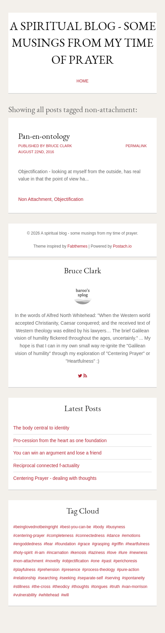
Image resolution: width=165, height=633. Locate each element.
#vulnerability (25, 595)
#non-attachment (28, 561)
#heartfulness (138, 544)
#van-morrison (134, 586)
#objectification (75, 561)
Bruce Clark (82, 270)
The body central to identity (41, 427)
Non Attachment (35, 199)
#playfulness (24, 569)
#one (95, 561)
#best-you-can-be (75, 527)
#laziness (96, 552)
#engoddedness (27, 544)
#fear (48, 544)
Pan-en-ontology (44, 136)
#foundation (65, 544)
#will (65, 595)
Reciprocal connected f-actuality (46, 465)
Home (83, 81)
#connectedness (90, 535)
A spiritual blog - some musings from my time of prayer (83, 42)
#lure (122, 552)
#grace (84, 544)
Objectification (68, 199)
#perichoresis (125, 561)
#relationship (24, 578)
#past (106, 561)
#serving (112, 578)
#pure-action (128, 569)
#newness (138, 552)
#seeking (68, 578)
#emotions (131, 535)
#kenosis (78, 552)
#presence (71, 569)
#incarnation (57, 552)
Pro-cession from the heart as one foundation (60, 440)
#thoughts (80, 586)
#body (98, 527)
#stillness (21, 586)
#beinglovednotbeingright (35, 527)
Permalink (136, 146)
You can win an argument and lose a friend (57, 452)
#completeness (60, 535)
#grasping (101, 544)
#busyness (115, 527)
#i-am (40, 552)
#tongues (99, 586)
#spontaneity (133, 578)
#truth (115, 586)
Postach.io (122, 246)
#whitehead (49, 595)
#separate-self (90, 578)
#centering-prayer (29, 535)
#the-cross (41, 586)
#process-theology (98, 569)
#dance (113, 535)
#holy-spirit (23, 552)
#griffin (118, 544)
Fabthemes (77, 246)
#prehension (48, 569)
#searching (48, 578)
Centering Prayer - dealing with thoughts (55, 478)
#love (112, 552)
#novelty (52, 561)
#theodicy (60, 586)
